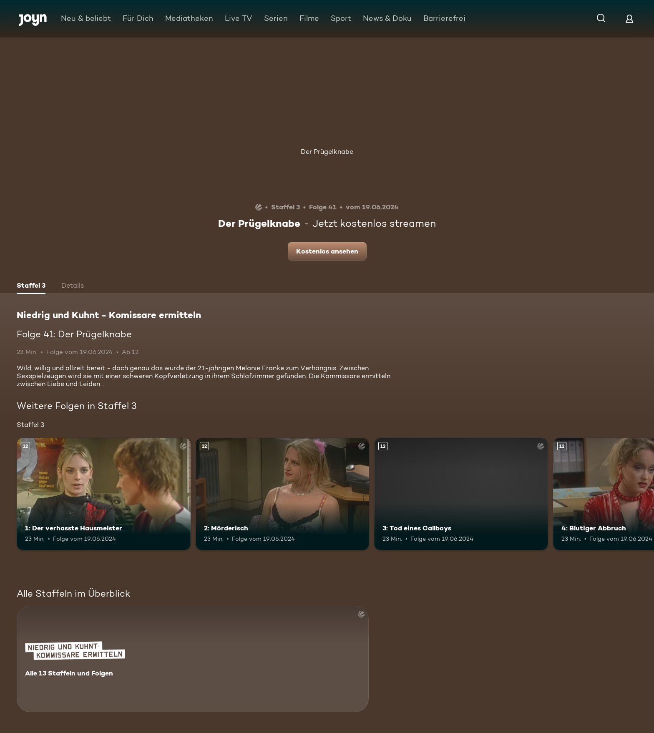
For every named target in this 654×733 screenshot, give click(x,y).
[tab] (31, 286)
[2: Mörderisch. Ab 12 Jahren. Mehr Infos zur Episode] (283, 494)
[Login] (629, 18)
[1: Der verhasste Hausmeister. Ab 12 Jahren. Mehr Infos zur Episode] (104, 494)
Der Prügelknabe (327, 152)
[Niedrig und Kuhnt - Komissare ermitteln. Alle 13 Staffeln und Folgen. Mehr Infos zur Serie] (193, 659)
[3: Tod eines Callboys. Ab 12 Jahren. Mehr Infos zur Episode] (461, 494)
